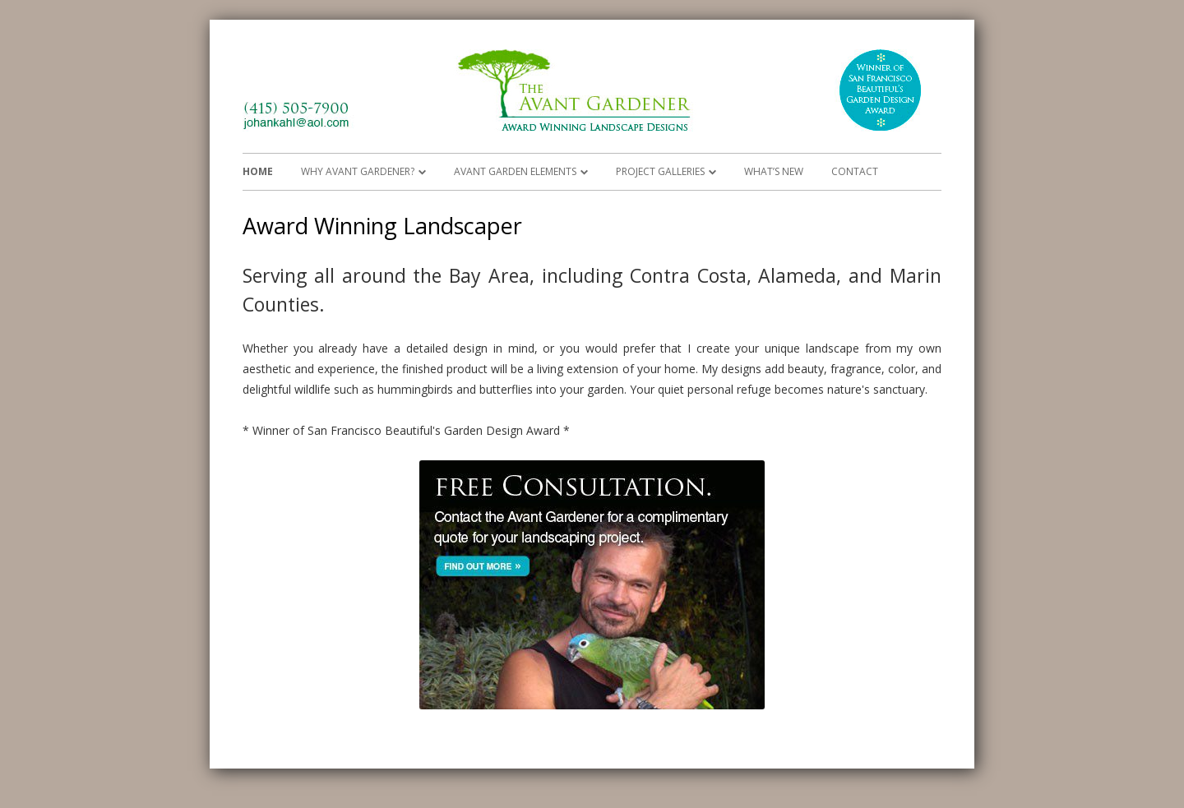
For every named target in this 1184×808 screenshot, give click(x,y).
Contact (854, 171)
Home (258, 171)
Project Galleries (660, 171)
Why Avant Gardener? (357, 171)
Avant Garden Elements (515, 171)
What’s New (773, 171)
